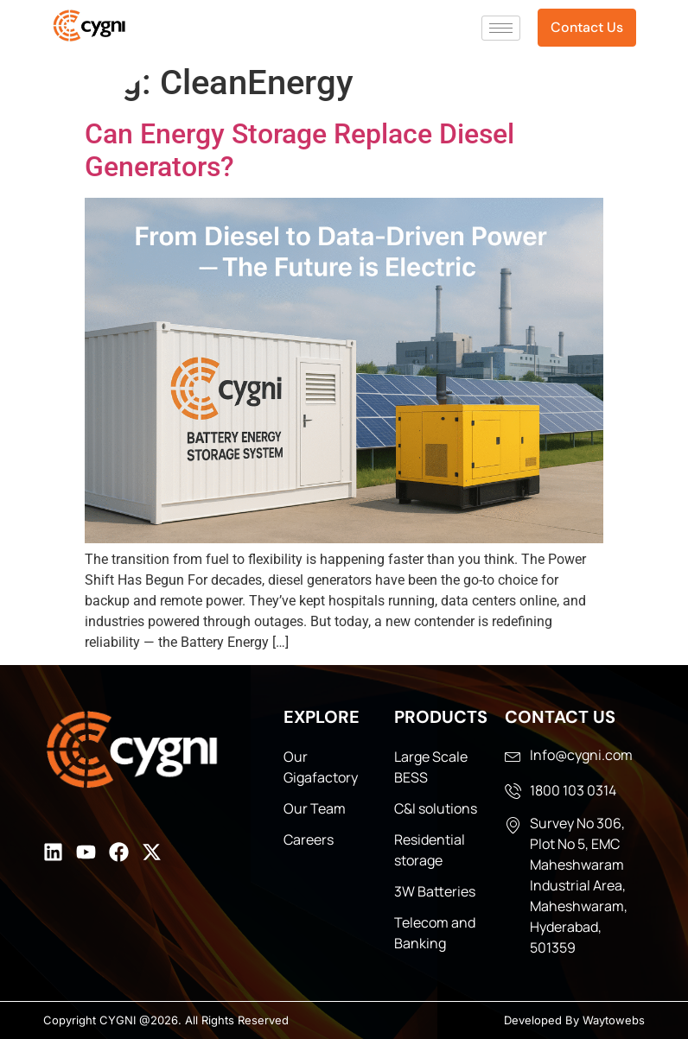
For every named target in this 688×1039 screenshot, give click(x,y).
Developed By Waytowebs (574, 1020)
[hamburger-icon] (500, 28)
